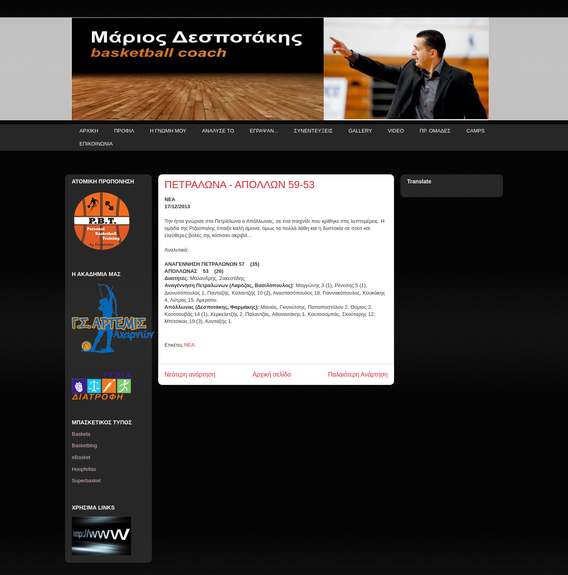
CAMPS (475, 131)
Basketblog (84, 445)
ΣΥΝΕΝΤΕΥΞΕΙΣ (313, 131)
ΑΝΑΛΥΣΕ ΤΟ (218, 131)
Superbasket (86, 481)
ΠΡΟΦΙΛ (124, 131)
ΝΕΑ (189, 345)
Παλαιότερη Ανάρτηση (358, 374)
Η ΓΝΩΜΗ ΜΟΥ (168, 131)
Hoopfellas (84, 469)
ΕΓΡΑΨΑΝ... (264, 131)
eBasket (81, 457)
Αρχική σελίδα (271, 374)
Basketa (81, 434)
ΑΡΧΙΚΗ (89, 131)
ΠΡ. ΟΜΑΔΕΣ (435, 131)
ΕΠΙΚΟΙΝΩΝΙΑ (96, 144)
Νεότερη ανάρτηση (189, 374)
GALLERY (360, 131)
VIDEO (396, 131)
